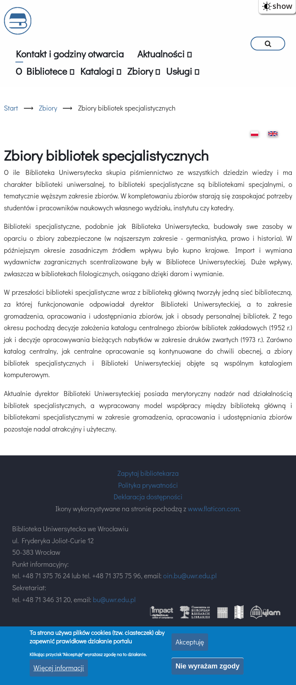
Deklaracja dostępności (148, 496)
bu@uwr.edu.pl (114, 599)
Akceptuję (189, 641)
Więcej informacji (59, 667)
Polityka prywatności (148, 485)
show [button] (282, 6)
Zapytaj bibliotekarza (147, 473)
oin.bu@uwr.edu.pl (190, 575)
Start (11, 107)
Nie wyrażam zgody (207, 666)
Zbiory (48, 107)
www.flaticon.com (213, 508)
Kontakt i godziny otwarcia (70, 53)
